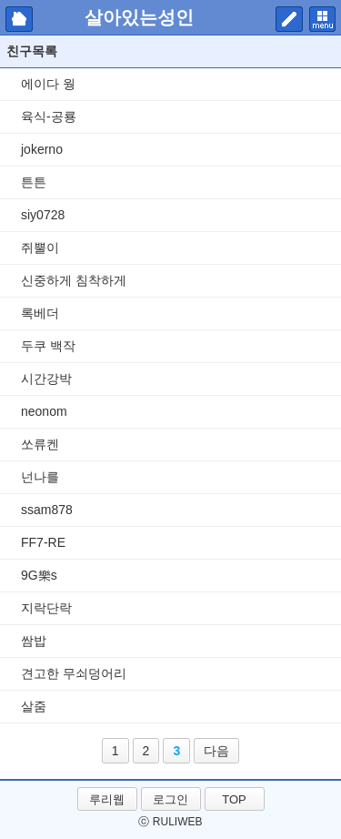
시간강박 (46, 378)
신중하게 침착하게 (73, 280)
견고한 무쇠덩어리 (73, 673)
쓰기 (289, 19)
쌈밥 (33, 640)
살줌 (33, 706)
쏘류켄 (40, 444)
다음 (216, 750)
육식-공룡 (48, 116)
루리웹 (107, 799)
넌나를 (40, 477)
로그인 (170, 799)
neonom (44, 411)
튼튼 (33, 182)
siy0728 (43, 214)
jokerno (42, 149)
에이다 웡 (48, 83)
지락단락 (46, 608)
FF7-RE (43, 542)
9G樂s (39, 575)
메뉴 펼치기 (322, 19)
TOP (234, 799)
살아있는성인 (139, 17)
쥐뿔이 (40, 247)
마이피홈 (19, 19)
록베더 (40, 313)
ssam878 (47, 509)
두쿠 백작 (48, 346)
